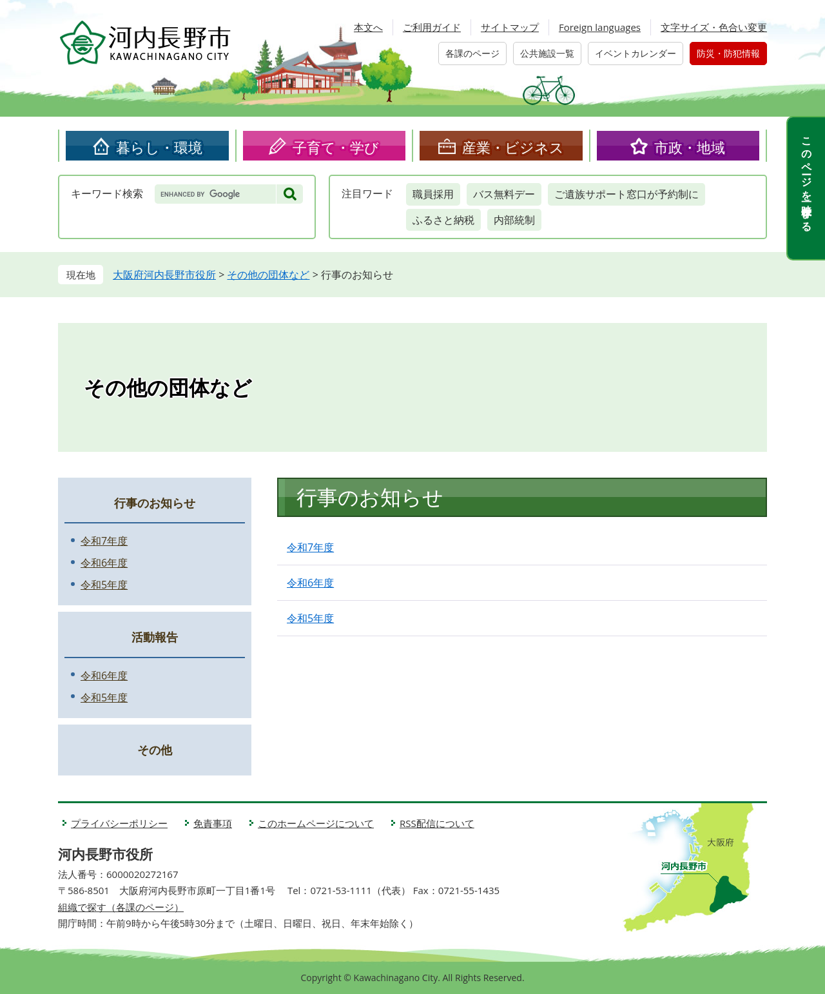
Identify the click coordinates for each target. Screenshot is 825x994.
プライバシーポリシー (119, 823)
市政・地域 (689, 147)
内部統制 (514, 220)
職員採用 (433, 194)
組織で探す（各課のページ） (121, 907)
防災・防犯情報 (728, 53)
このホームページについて (316, 823)
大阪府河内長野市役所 (164, 275)
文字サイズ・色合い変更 (714, 27)
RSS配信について (437, 823)
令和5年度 (310, 618)
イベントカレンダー (635, 53)
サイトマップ (510, 27)
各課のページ (472, 53)
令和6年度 (310, 583)
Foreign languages (600, 27)
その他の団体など (268, 275)
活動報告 (154, 637)
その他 (154, 749)
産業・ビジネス (513, 147)
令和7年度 (310, 547)
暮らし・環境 (159, 147)
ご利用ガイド (432, 27)
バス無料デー (504, 194)
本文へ (368, 27)
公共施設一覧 (547, 53)
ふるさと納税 (443, 220)
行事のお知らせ (154, 503)
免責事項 (212, 823)
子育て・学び (336, 147)
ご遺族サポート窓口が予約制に (626, 194)
